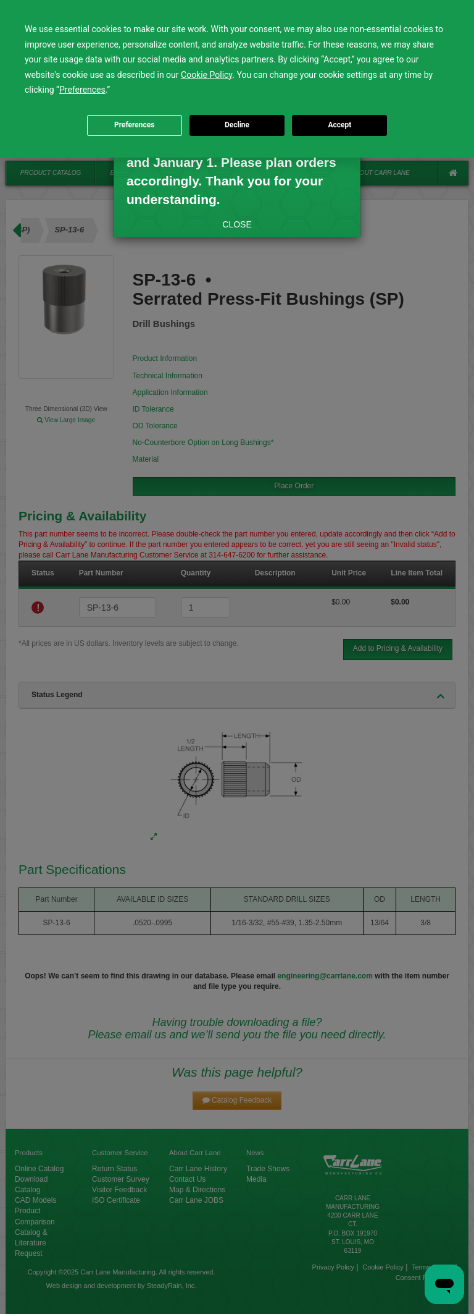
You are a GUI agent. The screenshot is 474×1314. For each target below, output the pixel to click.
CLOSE (236, 224)
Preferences (134, 125)
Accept (339, 125)
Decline (237, 125)
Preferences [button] (82, 90)
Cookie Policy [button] (206, 75)
